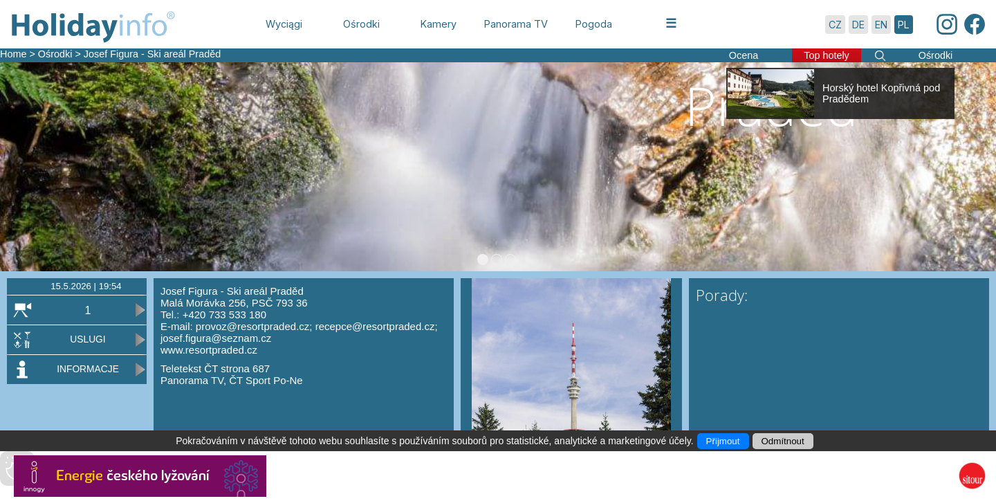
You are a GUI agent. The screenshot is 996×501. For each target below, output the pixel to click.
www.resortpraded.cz (208, 350)
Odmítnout (783, 441)
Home (13, 54)
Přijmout (723, 441)
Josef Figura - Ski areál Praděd (152, 54)
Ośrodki (55, 54)
